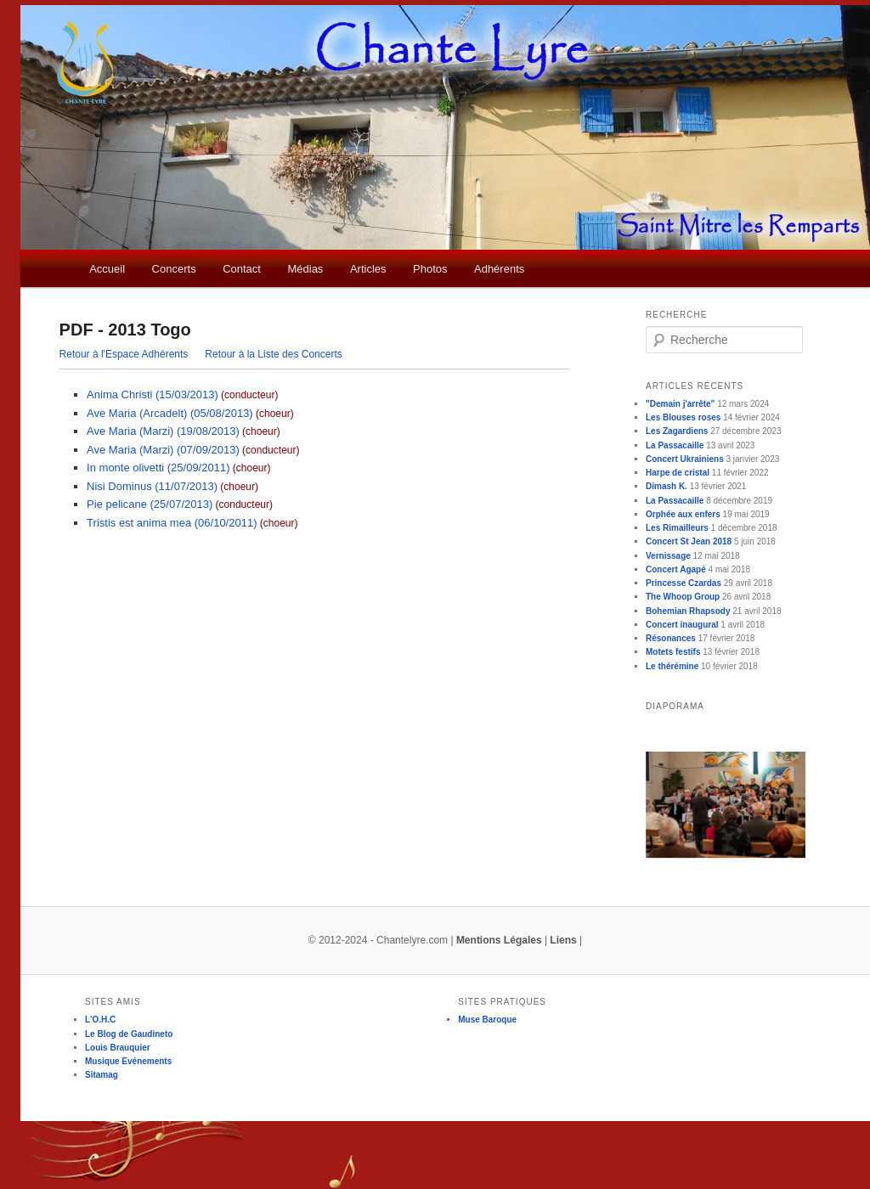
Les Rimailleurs (677, 528)
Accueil (107, 268)
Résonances (671, 638)
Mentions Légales (499, 940)
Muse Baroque (487, 1019)
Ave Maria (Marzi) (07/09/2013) (163, 449)
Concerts (174, 268)
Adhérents (499, 268)
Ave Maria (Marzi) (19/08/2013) (163, 431)
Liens (563, 940)
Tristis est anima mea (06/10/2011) (172, 522)
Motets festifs (673, 651)
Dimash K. (666, 486)
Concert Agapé (676, 569)
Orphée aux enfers (683, 514)
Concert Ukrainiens (685, 459)
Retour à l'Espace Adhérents (124, 354)
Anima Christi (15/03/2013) (152, 394)
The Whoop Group (683, 596)
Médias (305, 268)
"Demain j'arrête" (680, 404)
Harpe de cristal (677, 472)
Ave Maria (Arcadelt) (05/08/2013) (170, 413)
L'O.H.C (100, 1019)
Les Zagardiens (677, 431)
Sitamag (101, 1074)
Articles (368, 268)
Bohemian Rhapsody (688, 611)
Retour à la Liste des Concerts (273, 354)
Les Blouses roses (683, 417)
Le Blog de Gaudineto (128, 1034)
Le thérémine (672, 666)
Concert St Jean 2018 (689, 541)
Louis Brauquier (117, 1047)
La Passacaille (674, 445)
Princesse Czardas (683, 583)
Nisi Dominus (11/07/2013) (152, 486)
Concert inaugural (682, 624)
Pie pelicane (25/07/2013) (149, 504)
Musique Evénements (128, 1061)
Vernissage (668, 556)
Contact (242, 268)
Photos (430, 268)
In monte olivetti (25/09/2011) (158, 467)
